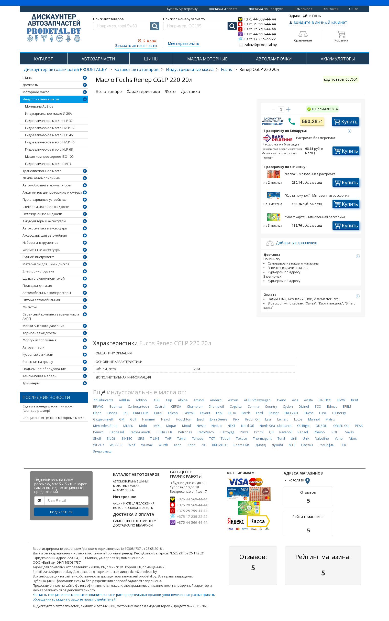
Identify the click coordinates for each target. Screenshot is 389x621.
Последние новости (46, 397)
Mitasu (128, 426)
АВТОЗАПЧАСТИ (98, 59)
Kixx (236, 419)
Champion (195, 406)
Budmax (115, 406)
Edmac (332, 406)
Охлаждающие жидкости (42, 214)
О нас (353, 9)
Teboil (225, 438)
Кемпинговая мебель (40, 376)
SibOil (111, 438)
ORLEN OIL (341, 426)
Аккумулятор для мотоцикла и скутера (52, 192)
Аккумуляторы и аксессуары (44, 221)
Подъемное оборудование (44, 369)
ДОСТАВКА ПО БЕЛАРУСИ (133, 525)
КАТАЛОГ (43, 59)
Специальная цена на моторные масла (53, 418)
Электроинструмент (38, 271)
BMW (341, 400)
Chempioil (216, 406)
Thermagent (262, 438)
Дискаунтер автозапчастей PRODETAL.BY (65, 69)
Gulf (133, 419)
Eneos (112, 413)
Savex (349, 432)
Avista (308, 400)
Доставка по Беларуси (266, 9)
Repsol (302, 432)
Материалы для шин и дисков (46, 264)
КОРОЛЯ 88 (300, 480)
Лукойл (277, 445)
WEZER (98, 445)
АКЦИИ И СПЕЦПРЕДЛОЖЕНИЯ (133, 503)
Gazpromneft (103, 419)
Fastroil (189, 413)
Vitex (353, 438)
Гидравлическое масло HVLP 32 (49, 128)
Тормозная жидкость (39, 333)
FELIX (232, 413)
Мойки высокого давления (43, 326)
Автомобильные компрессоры (47, 293)
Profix (258, 432)
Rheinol (320, 432)
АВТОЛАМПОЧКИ (274, 59)
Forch (246, 413)
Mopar (171, 426)
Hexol (165, 419)
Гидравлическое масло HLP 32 (49, 121)
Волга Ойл (242, 445)
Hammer (148, 419)
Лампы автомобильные (41, 178)
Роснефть (326, 445)
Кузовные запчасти (38, 354)
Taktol (181, 438)
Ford (259, 413)
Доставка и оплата (223, 9)
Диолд (260, 445)
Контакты (331, 9)
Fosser (274, 413)
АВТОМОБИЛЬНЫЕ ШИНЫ (130, 481)
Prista (244, 432)
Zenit (191, 445)
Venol (339, 438)
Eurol (158, 413)
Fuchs (226, 69)
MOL (156, 426)
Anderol (216, 400)
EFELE (347, 406)
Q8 (271, 432)
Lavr (268, 419)
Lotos (298, 419)
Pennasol (116, 432)
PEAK (359, 426)
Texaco (241, 438)
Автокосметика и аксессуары (45, 228)
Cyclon (288, 406)
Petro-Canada (140, 432)
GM (121, 419)
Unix (306, 438)
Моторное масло (36, 92)
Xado (178, 445)
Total (281, 438)
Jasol (200, 419)
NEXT (231, 426)
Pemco (98, 432)
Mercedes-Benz (105, 426)
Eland (97, 413)
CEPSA (176, 406)
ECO (318, 406)
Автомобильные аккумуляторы (47, 185)
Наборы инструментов (40, 242)
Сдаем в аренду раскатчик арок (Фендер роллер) (47, 408)
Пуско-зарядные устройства (44, 199)
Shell (97, 438)
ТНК (343, 445)
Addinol (142, 400)
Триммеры (31, 383)
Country (271, 406)
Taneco (197, 438)
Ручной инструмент (38, 257)
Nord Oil (247, 426)
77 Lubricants (103, 400)
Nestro (217, 426)
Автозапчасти (34, 347)
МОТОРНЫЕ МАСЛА (126, 486)
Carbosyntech (138, 406)
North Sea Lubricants (275, 426)
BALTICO (325, 400)
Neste (201, 426)
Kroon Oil (252, 419)
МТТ (292, 445)
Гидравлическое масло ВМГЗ (48, 164)
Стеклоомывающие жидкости (46, 207)
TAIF (168, 438)
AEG (156, 400)
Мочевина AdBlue (39, 106)
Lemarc (282, 419)
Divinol (304, 406)
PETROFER (164, 432)
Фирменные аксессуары (42, 250)
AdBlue (124, 400)
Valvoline (322, 438)
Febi (219, 413)
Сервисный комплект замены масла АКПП (51, 316)
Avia (295, 400)
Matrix (330, 419)
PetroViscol (206, 432)
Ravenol (285, 432)
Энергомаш (102, 451)
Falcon (173, 413)
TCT (212, 438)
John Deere (218, 419)
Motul (186, 426)
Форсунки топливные (40, 340)
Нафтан (307, 445)
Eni (125, 413)
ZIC (203, 445)
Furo (322, 413)
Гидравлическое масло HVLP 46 (49, 142)
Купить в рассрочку (182, 9)
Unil (294, 438)
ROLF (335, 432)
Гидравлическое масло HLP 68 (49, 149)
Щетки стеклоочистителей (44, 278)
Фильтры (30, 307)
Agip (168, 400)
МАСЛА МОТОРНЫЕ (207, 59)
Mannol (314, 419)
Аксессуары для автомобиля (45, 235)
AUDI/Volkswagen (257, 400)
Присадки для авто (37, 285)
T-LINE (154, 438)
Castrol (160, 406)
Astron (233, 400)
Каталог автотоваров (136, 69)
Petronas (185, 432)
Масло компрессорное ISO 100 (49, 156)
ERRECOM (140, 413)
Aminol (199, 400)
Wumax (147, 445)
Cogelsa (236, 406)
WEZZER (116, 445)
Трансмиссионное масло (42, 171)
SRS (141, 438)
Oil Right (303, 426)
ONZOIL (321, 426)
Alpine (183, 400)
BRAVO (98, 406)
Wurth (163, 445)
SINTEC (126, 438)
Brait (354, 400)
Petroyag (227, 432)
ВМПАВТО (220, 445)
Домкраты (30, 85)
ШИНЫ (151, 59)
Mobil (143, 426)
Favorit (205, 413)
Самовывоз (303, 9)
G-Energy (339, 413)
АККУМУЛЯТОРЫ (338, 59)
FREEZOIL (292, 413)
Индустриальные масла (190, 69)
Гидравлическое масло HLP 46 (49, 135)
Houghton (183, 419)
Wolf (131, 445)
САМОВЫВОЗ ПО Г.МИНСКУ (134, 521)
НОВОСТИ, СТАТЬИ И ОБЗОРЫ (133, 508)
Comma (253, 406)
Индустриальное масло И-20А (48, 113)
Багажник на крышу (38, 362)
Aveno (281, 400)
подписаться (61, 511)
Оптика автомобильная (41, 300)
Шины (27, 78)
